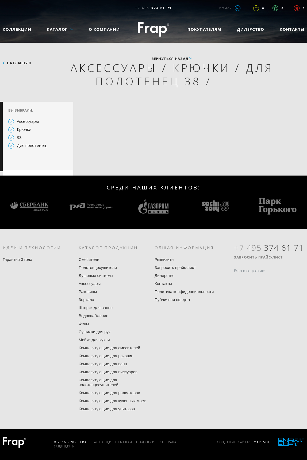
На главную (19, 62)
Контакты (163, 283)
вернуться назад (170, 58)
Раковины (88, 291)
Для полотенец (32, 145)
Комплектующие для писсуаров (108, 372)
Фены (84, 323)
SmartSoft (262, 442)
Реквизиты (164, 259)
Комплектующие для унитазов (107, 408)
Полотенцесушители (98, 267)
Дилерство (250, 29)
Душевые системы (96, 275)
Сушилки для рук (94, 331)
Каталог (57, 29)
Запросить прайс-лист (175, 267)
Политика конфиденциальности (184, 291)
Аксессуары (28, 121)
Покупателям (204, 29)
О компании (104, 29)
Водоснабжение (93, 315)
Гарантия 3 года (17, 259)
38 (19, 137)
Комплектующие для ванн (103, 364)
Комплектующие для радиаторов (109, 392)
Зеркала (86, 299)
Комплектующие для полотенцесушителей (98, 382)
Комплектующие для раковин (106, 355)
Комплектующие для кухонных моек (112, 400)
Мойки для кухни (94, 339)
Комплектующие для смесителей (109, 347)
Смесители (89, 259)
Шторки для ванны (96, 307)
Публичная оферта (172, 299)
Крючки (24, 129)
